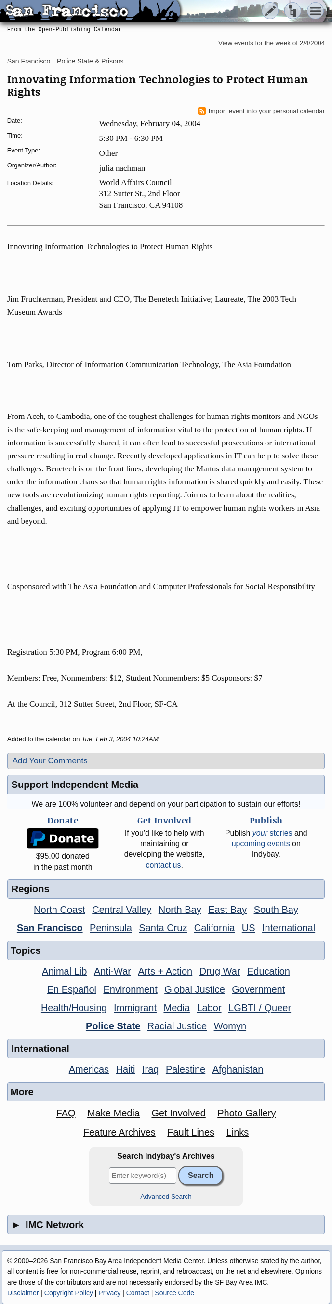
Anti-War (112, 971)
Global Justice (194, 989)
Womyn (230, 1026)
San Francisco (28, 61)
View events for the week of (271, 43)
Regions (31, 889)
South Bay (276, 909)
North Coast (59, 909)
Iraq (150, 1069)
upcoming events (261, 843)
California (214, 928)
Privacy (109, 1293)
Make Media (113, 1113)
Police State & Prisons (90, 61)
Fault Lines (190, 1132)
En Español (71, 989)
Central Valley (121, 909)
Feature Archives (119, 1132)
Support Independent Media (75, 784)
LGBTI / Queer (259, 1007)
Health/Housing (74, 1007)
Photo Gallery (246, 1113)
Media (176, 1007)
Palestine (185, 1069)
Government (258, 989)
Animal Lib (64, 971)
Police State (113, 1026)
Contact (137, 1293)
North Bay (180, 909)
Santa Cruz (163, 928)
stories (272, 833)
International (288, 928)
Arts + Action (165, 971)
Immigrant (135, 1007)
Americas (89, 1069)
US (248, 928)
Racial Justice (177, 1026)
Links (237, 1132)
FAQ (66, 1113)
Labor (209, 1007)
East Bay (227, 909)
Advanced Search (166, 1196)
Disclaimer (23, 1293)
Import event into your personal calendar (261, 111)
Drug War (219, 971)
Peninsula (111, 928)
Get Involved (178, 1113)
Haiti (125, 1069)
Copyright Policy (68, 1293)
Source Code (174, 1293)
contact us (163, 865)
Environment (130, 989)
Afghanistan (238, 1069)
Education (268, 971)
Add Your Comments (50, 760)
